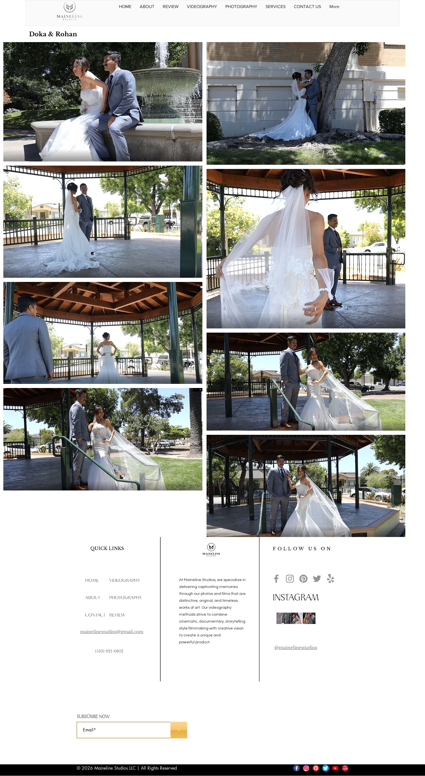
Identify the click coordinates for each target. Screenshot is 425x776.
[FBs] (296, 768)
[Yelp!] (330, 578)
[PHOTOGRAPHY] (126, 598)
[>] (178, 730)
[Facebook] (276, 578)
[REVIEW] (119, 615)
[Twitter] (317, 578)
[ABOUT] (93, 598)
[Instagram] (289, 578)
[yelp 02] (345, 768)
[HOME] (92, 580)
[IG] (306, 768)
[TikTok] (286, 768)
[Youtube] (335, 768)
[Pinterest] (303, 578)
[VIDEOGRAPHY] (130, 580)
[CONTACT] (97, 615)
